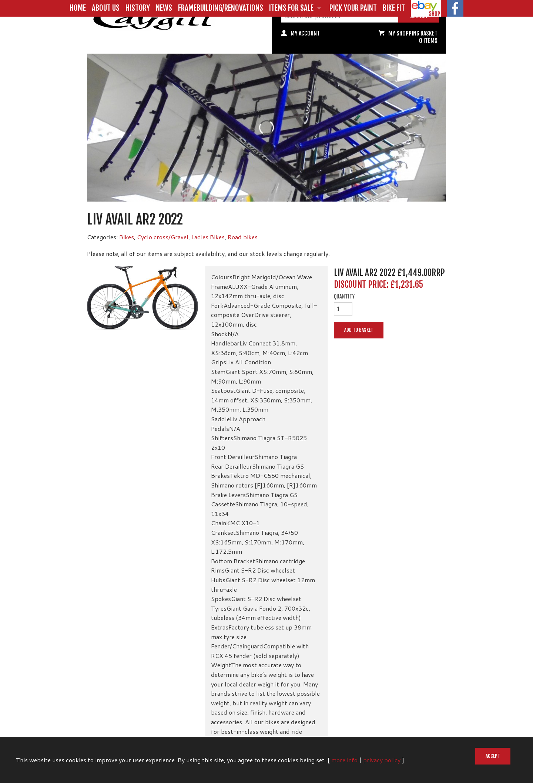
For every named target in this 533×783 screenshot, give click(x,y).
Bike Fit (394, 8)
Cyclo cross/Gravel (162, 237)
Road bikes (243, 237)
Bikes (126, 237)
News (164, 8)
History (137, 8)
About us (106, 8)
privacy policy (381, 760)
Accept (493, 756)
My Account (305, 33)
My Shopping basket (413, 33)
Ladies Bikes (208, 237)
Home (78, 8)
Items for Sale (291, 8)
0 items (428, 40)
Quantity (344, 296)
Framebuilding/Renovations (220, 8)
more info (344, 760)
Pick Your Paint (353, 8)
